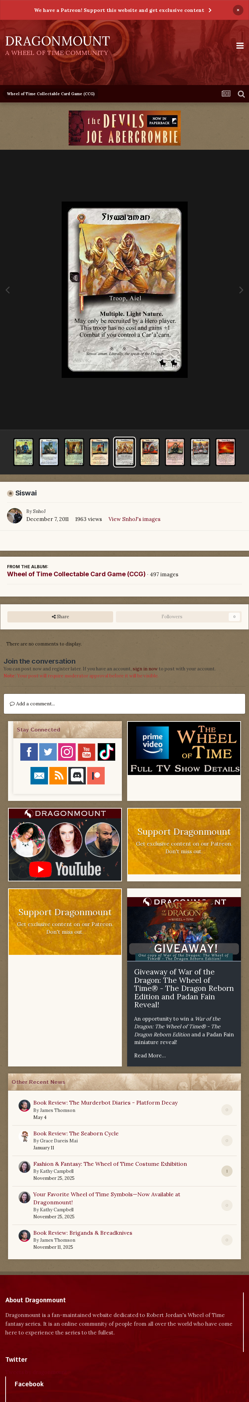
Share (60, 617)
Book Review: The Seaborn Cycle (76, 1133)
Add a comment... (32, 703)
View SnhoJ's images (134, 519)
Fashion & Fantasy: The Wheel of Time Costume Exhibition (110, 1163)
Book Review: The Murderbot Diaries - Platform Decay (105, 1102)
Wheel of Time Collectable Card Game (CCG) (76, 574)
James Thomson (57, 1110)
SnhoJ (39, 511)
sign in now (145, 669)
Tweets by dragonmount (36, 1372)
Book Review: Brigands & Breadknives (82, 1232)
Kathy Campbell (57, 1171)
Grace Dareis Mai (59, 1141)
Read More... (150, 1055)
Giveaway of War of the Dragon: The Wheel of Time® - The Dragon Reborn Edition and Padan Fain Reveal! (184, 988)
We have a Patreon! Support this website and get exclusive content (119, 10)
